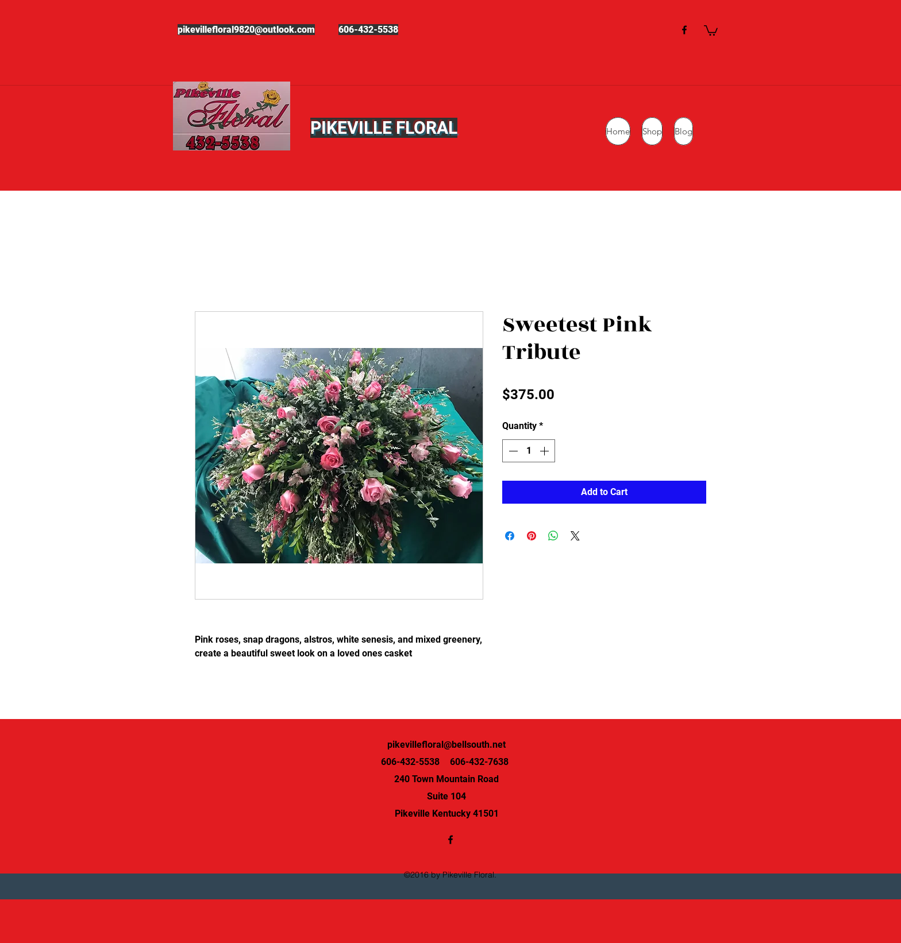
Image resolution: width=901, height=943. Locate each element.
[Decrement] (512, 451)
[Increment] (545, 451)
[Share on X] (575, 536)
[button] (711, 30)
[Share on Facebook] (510, 536)
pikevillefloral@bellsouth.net (446, 744)
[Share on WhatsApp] (553, 536)
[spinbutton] (528, 451)
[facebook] (684, 30)
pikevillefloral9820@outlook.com (246, 29)
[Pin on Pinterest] (531, 536)
